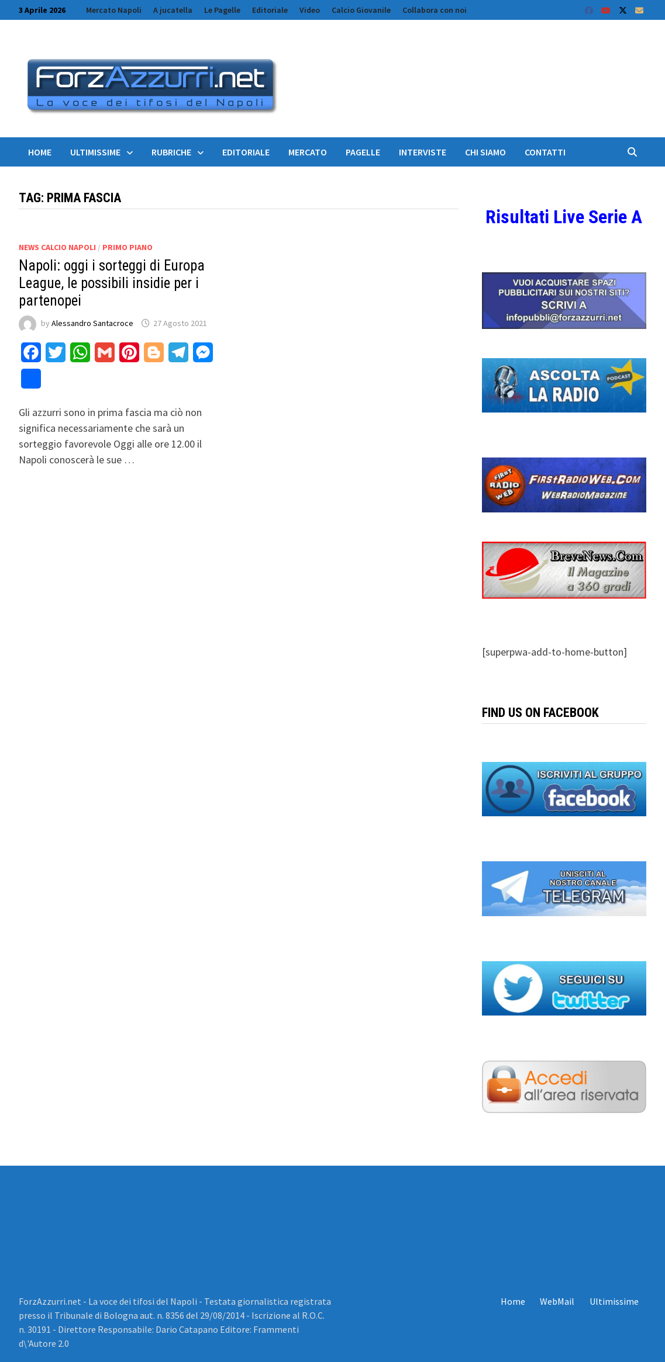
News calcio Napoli (57, 247)
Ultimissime (95, 152)
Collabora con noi (434, 10)
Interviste (422, 152)
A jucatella (172, 10)
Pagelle (363, 152)
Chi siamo (485, 152)
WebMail (557, 1301)
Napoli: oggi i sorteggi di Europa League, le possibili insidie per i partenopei (112, 283)
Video (309, 10)
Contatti (545, 152)
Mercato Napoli (114, 10)
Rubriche (171, 152)
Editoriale (270, 10)
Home (39, 152)
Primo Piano (127, 247)
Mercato (307, 152)
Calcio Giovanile (361, 10)
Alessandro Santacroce (92, 323)
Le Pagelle (222, 10)
